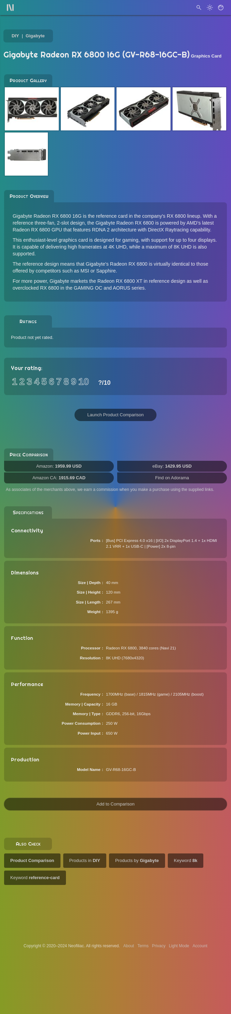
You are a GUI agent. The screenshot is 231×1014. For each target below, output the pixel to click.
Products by (137, 860)
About (128, 945)
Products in (84, 860)
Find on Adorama (172, 477)
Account (200, 945)
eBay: (172, 466)
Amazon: (59, 466)
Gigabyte (35, 35)
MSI (84, 271)
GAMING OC (88, 288)
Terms (143, 945)
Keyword (186, 860)
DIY (15, 35)
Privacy (158, 945)
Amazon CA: (58, 477)
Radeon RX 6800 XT (119, 281)
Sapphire (106, 271)
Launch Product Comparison (115, 414)
